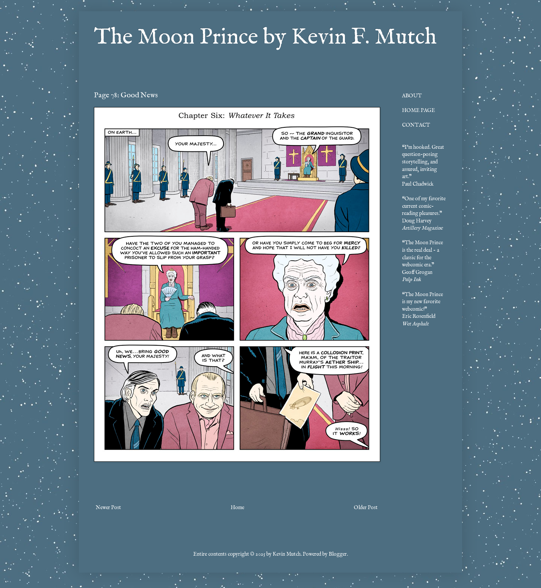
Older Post (366, 507)
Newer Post (108, 507)
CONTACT (416, 125)
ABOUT (412, 95)
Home (237, 507)
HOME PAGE (418, 110)
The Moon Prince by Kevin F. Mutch (265, 37)
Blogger (338, 554)
